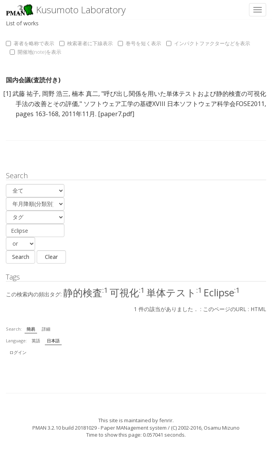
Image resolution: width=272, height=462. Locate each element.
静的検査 (85, 292)
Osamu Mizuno (222, 427)
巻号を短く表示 (139, 43)
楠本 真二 (85, 93)
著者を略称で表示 (30, 43)
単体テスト (174, 292)
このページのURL (224, 309)
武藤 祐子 (25, 93)
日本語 (53, 340)
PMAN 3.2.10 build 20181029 (64, 427)
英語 (36, 340)
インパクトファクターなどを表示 (208, 43)
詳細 (46, 329)
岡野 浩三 (55, 93)
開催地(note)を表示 (35, 51)
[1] (7, 93)
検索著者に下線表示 (86, 43)
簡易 (31, 329)
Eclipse (222, 292)
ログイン (18, 352)
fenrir (165, 420)
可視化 (127, 292)
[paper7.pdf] (116, 114)
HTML (258, 309)
